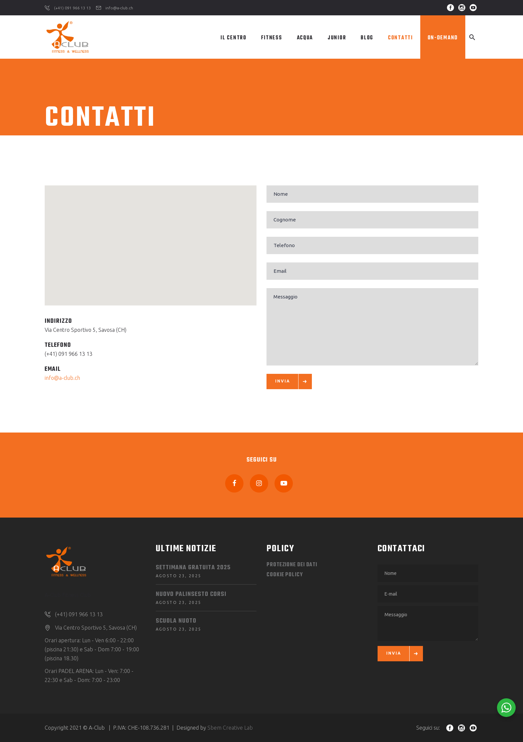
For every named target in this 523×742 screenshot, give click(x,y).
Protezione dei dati (292, 565)
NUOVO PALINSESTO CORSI (191, 594)
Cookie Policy (285, 575)
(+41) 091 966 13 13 (68, 354)
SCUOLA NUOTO (176, 621)
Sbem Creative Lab (230, 728)
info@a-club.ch (62, 378)
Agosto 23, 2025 (178, 576)
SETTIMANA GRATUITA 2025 (193, 568)
